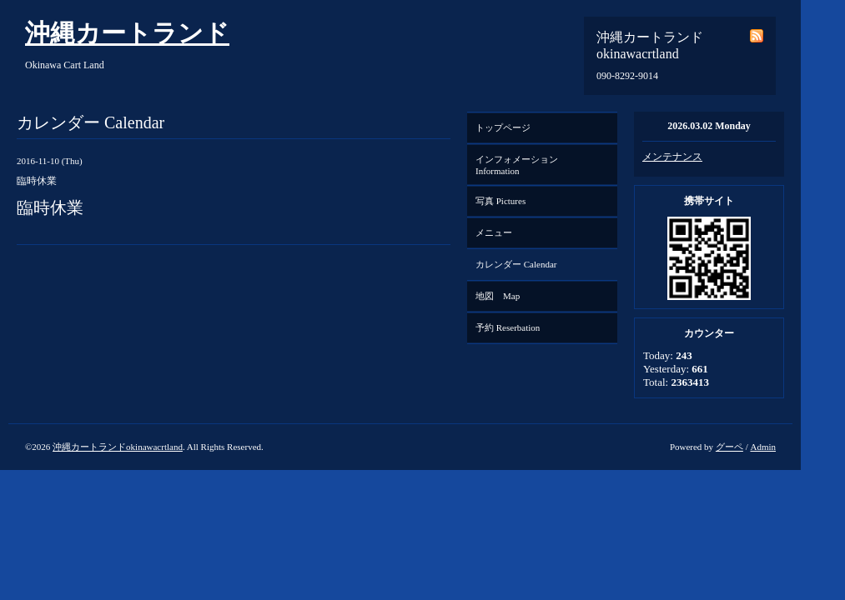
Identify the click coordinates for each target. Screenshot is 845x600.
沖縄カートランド (127, 33)
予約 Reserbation (507, 327)
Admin (763, 447)
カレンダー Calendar (515, 264)
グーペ (729, 447)
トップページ (503, 127)
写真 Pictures (500, 201)
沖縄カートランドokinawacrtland (118, 447)
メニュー (493, 233)
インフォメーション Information (521, 165)
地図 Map (497, 296)
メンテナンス (672, 156)
